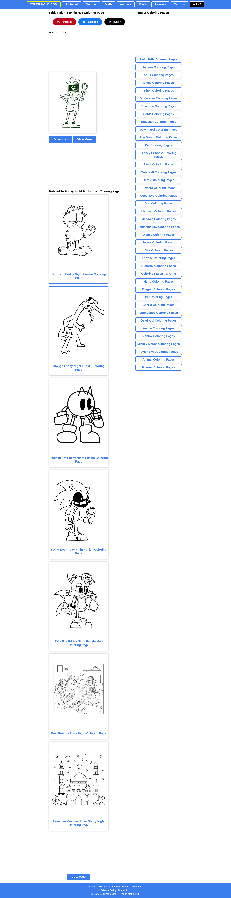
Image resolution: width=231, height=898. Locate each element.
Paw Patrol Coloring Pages (158, 129)
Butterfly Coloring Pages (158, 265)
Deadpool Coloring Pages (158, 320)
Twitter (115, 22)
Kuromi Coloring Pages (158, 367)
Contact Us (124, 890)
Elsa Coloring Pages (158, 250)
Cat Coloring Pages (158, 145)
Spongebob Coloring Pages (158, 312)
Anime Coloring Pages (158, 328)
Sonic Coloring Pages (158, 114)
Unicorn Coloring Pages (158, 67)
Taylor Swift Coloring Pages (158, 351)
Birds (143, 4)
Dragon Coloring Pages (158, 289)
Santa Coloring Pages (158, 164)
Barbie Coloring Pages (158, 180)
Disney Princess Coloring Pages (158, 154)
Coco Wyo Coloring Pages (158, 195)
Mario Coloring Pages (158, 281)
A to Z (197, 4)
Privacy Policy (109, 890)
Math (108, 4)
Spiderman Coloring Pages (159, 98)
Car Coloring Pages (158, 297)
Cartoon (179, 4)
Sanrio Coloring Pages (158, 304)
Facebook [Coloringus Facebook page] (115, 886)
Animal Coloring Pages (158, 359)
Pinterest (64, 22)
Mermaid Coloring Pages (158, 211)
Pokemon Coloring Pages (158, 106)
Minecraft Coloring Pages (158, 172)
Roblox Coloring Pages (158, 336)
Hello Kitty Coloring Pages (158, 59)
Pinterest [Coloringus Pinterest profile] (136, 886)
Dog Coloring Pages (159, 203)
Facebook (90, 22)
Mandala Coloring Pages (158, 219)
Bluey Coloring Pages (158, 82)
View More (84, 139)
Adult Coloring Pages (159, 75)
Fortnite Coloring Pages (158, 258)
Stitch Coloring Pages (158, 90)
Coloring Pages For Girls (158, 273)
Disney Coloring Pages (159, 234)
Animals (125, 4)
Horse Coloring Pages (158, 242)
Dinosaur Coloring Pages (158, 121)
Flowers (160, 4)
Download (61, 139)
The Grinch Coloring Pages (159, 137)
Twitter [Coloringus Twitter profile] (125, 886)
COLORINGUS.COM (43, 4)
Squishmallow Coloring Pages (158, 226)
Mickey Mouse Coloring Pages (158, 344)
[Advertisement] (71, 53)
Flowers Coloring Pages (158, 187)
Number (91, 4)
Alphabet (71, 4)
